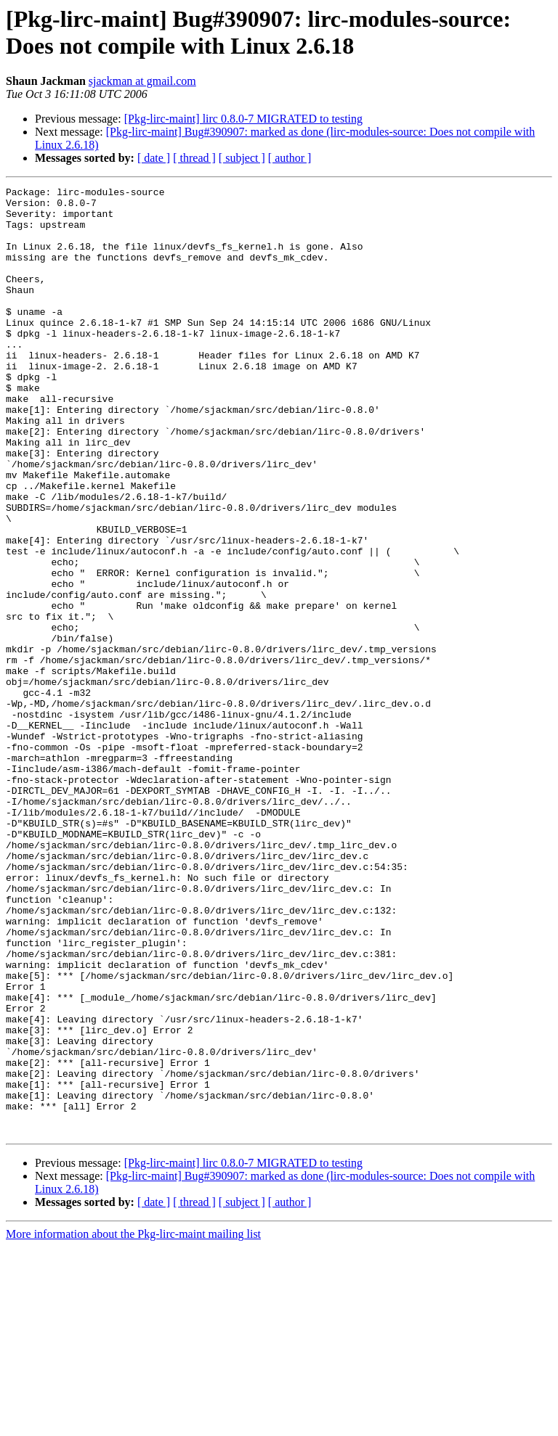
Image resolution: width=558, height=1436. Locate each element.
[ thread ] (194, 158)
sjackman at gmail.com (142, 81)
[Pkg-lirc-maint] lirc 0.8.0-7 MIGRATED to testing (243, 118)
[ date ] (153, 158)
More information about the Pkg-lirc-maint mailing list (133, 1423)
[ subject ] (242, 158)
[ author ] (290, 158)
